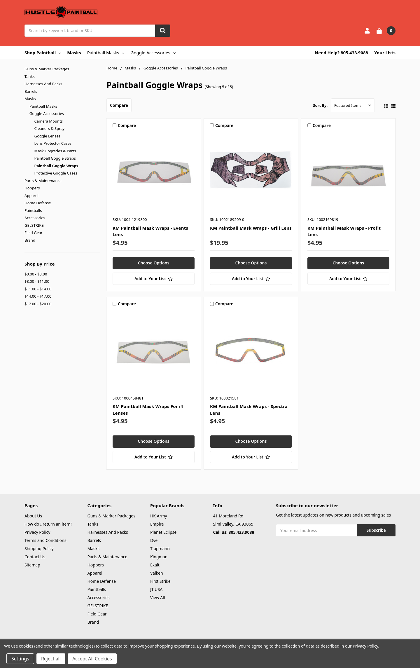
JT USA (156, 589)
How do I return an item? (48, 524)
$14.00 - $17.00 (37, 296)
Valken (156, 573)
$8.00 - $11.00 (36, 281)
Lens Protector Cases (53, 143)
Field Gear (33, 232)
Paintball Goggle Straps (55, 158)
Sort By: (320, 105)
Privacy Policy (37, 532)
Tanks (29, 76)
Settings (20, 658)
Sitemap (32, 565)
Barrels (30, 91)
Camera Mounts (48, 121)
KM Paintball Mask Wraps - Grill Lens (251, 228)
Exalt (155, 565)
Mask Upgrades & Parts (55, 151)
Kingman (158, 556)
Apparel (31, 195)
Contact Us (34, 556)
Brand (29, 240)
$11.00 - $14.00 (37, 289)
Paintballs (33, 210)
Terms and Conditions (45, 540)
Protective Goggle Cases (55, 173)
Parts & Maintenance (43, 180)
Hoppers (32, 188)
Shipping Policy (39, 548)
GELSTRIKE (34, 225)
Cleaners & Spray (49, 128)
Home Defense (37, 202)
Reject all (51, 658)
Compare (119, 105)
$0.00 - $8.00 (35, 274)
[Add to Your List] (154, 279)
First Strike (160, 581)
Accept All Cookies (92, 658)
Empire (157, 524)
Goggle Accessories (152, 52)
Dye (154, 540)
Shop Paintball (42, 52)
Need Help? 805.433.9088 (341, 52)
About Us (33, 516)
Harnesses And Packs (43, 83)
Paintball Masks (106, 52)
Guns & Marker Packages (46, 68)
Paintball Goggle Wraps (56, 165)
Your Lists (385, 52)
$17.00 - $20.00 (37, 303)
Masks (74, 52)
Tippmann (160, 548)
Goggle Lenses (47, 136)
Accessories (34, 217)
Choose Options (153, 263)
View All (157, 597)
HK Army (158, 516)
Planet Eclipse (163, 532)
